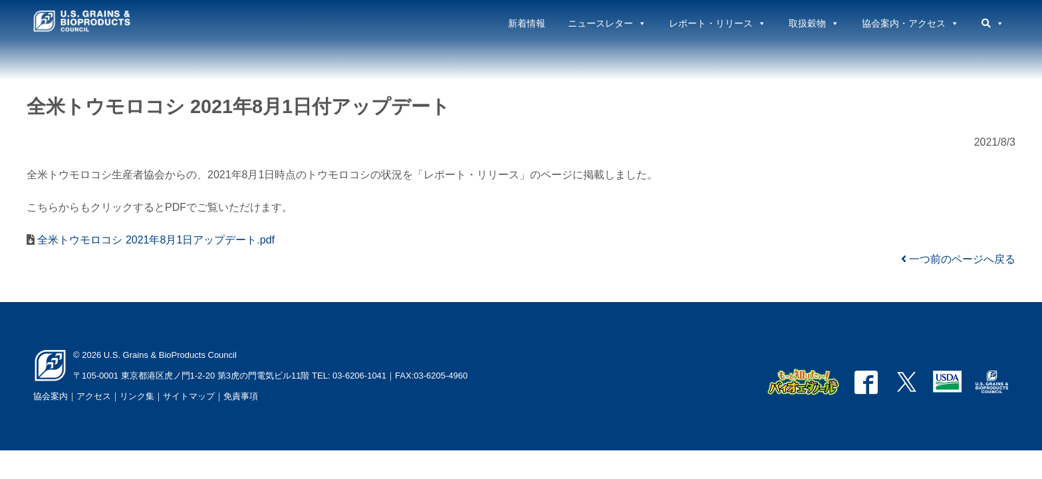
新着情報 (526, 23)
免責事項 (240, 396)
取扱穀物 (814, 23)
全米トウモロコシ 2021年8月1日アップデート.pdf (155, 239)
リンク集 (137, 396)
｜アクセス (89, 396)
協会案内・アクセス (910, 23)
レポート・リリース (717, 23)
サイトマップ (189, 396)
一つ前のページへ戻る (958, 259)
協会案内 (50, 396)
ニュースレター (607, 23)
